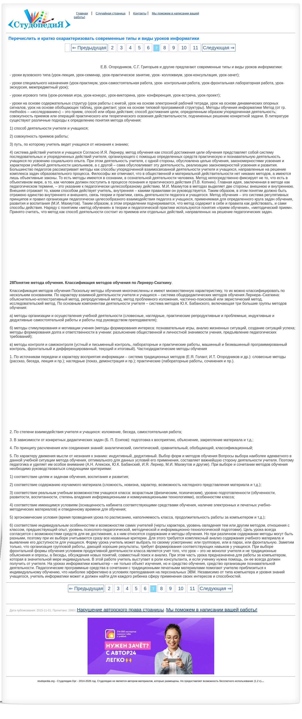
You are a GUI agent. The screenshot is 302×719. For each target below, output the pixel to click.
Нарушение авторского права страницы (120, 609)
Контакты (139, 13)
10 (183, 47)
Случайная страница (111, 13)
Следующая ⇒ (219, 47)
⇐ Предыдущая (89, 47)
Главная (82, 13)
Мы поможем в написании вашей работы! (211, 609)
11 (195, 47)
